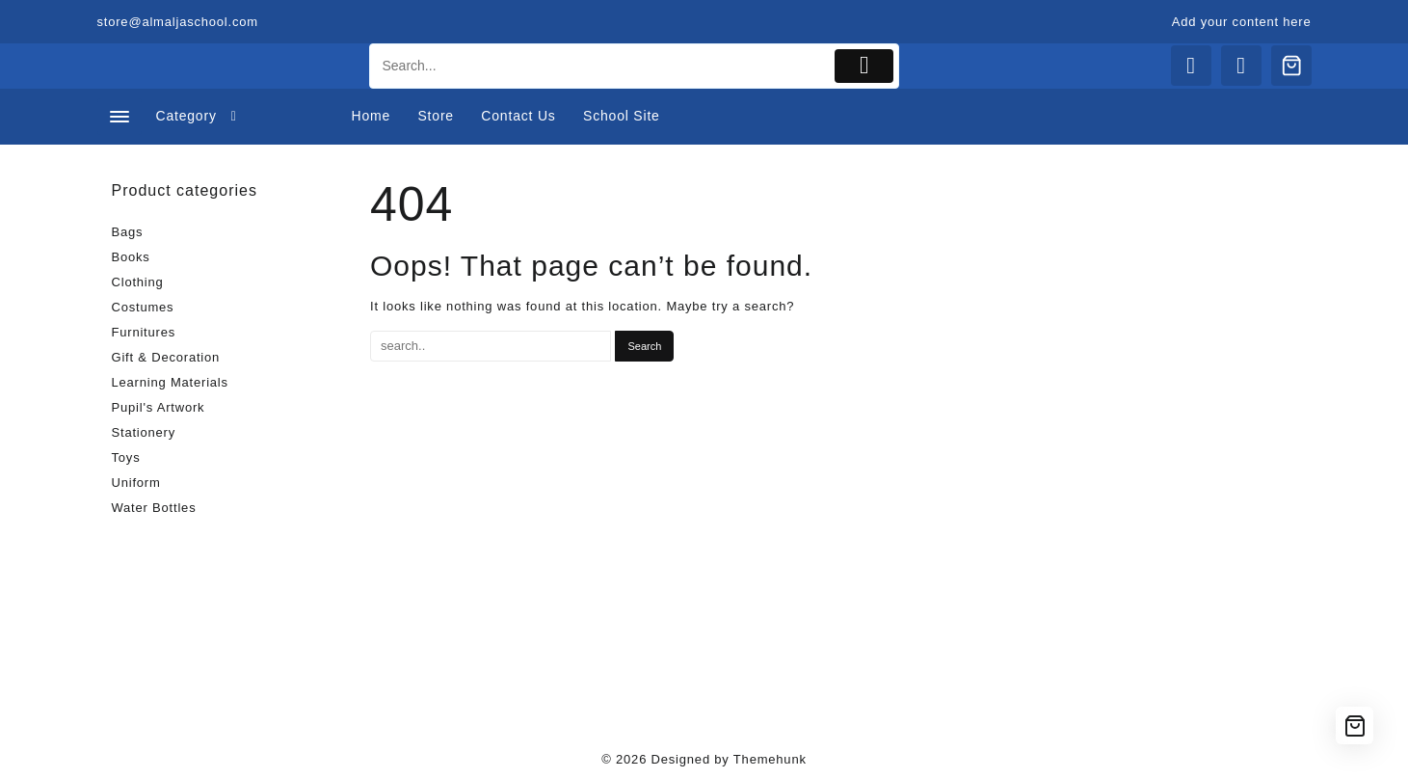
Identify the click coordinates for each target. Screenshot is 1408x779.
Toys (126, 457)
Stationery (144, 432)
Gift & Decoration (166, 357)
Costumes (143, 307)
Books (131, 257)
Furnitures (144, 332)
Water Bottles (154, 507)
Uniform (136, 482)
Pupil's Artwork (158, 407)
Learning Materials (170, 382)
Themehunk (770, 759)
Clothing (138, 282)
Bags (128, 232)
